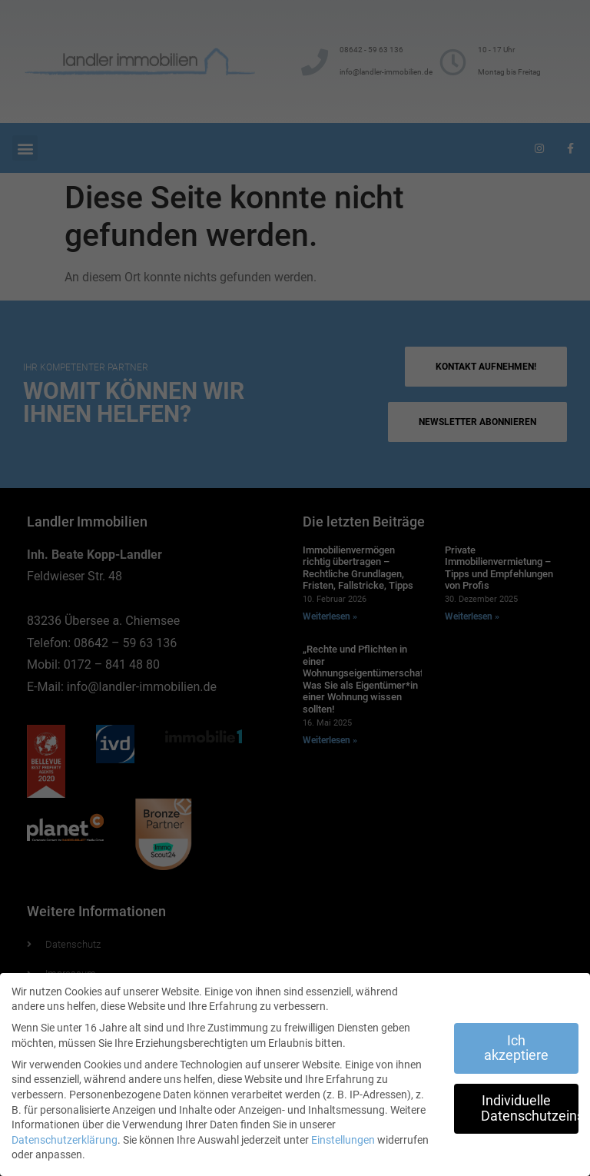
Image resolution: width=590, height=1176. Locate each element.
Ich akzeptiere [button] (516, 1048)
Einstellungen (343, 1140)
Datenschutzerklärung (65, 1140)
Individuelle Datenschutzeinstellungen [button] (529, 1108)
